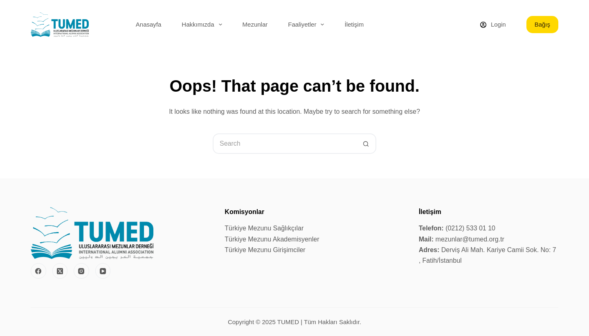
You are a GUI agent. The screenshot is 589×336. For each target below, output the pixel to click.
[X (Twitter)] (60, 271)
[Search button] (366, 143)
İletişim (354, 24)
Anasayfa (149, 24)
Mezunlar (255, 24)
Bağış (542, 24)
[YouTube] (103, 271)
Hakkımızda (203, 24)
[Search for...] (284, 143)
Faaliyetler (307, 24)
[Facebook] (38, 271)
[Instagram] (81, 271)
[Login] (493, 25)
